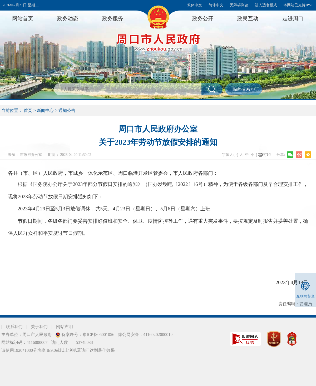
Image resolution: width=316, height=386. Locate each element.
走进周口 (292, 18)
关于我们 (39, 326)
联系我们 (14, 326)
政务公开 (202, 18)
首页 (28, 110)
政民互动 (247, 18)
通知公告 (66, 110)
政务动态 (67, 18)
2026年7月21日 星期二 (21, 5)
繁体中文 (194, 5)
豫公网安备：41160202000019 (145, 334)
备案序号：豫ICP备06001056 (87, 334)
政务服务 (112, 18)
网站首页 (22, 18)
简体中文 (216, 5)
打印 (267, 155)
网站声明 (64, 326)
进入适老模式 (266, 5)
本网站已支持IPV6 (298, 5)
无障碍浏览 (239, 5)
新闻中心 (45, 110)
